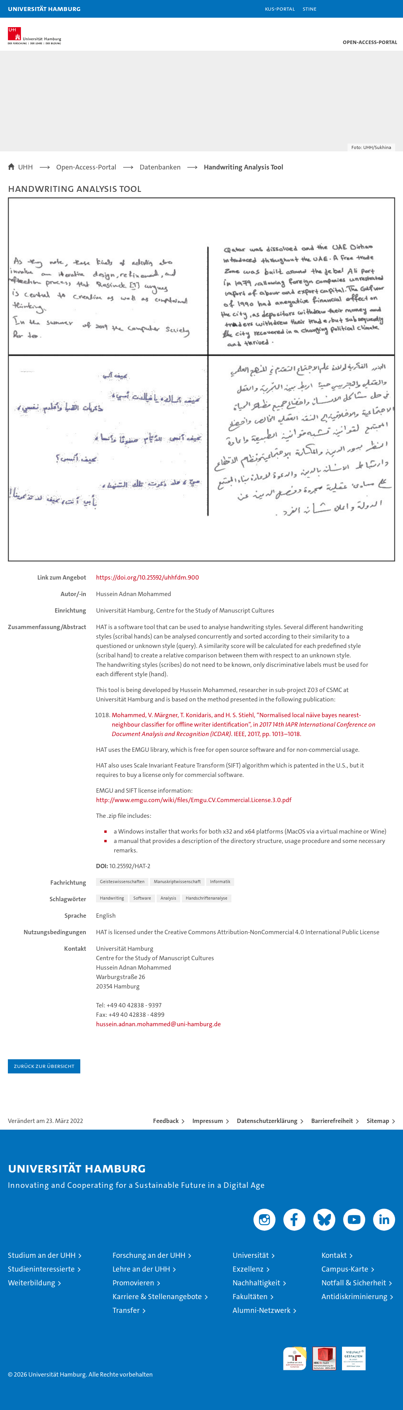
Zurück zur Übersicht (44, 1066)
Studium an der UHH (42, 1255)
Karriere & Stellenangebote (157, 1296)
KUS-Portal (280, 8)
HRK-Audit (349, 1355)
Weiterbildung (31, 1283)
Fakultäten (250, 1296)
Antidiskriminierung (354, 1296)
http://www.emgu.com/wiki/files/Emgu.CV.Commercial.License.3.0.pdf (194, 800)
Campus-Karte (345, 1269)
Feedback (166, 1121)
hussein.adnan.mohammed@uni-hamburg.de (158, 1024)
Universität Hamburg (44, 8)
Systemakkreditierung (383, 1351)
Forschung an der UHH (149, 1255)
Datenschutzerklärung (267, 1121)
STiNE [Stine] (309, 8)
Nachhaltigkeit (256, 1283)
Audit (319, 1351)
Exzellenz (248, 1269)
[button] (372, 9)
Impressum (207, 1121)
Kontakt (334, 1255)
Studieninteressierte (41, 1269)
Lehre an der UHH (141, 1269)
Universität (251, 1255)
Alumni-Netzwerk (261, 1310)
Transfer (126, 1310)
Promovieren (133, 1283)
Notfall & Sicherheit (354, 1283)
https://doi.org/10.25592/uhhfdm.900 (147, 577)
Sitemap (378, 1121)
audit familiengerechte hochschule (295, 1358)
